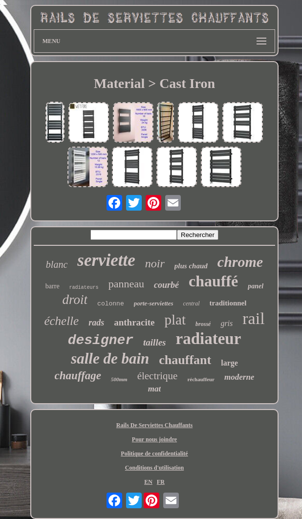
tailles (154, 342)
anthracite (134, 322)
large (229, 363)
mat (154, 388)
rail (253, 318)
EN (148, 481)
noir (155, 263)
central (191, 303)
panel (255, 286)
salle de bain (110, 358)
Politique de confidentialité (154, 453)
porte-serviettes (153, 303)
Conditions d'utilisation (154, 467)
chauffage (78, 375)
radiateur (208, 338)
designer (100, 340)
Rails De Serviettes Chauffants (154, 425)
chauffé (213, 281)
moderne (239, 377)
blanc (56, 264)
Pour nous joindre (154, 439)
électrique (157, 376)
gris (226, 323)
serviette (106, 260)
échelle (61, 320)
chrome (240, 262)
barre (52, 286)
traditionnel (228, 303)
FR (161, 481)
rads (96, 322)
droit (75, 299)
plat (175, 319)
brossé (203, 324)
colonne (110, 303)
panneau (126, 284)
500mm (119, 379)
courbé (166, 285)
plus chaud (191, 266)
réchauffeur (201, 379)
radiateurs (84, 287)
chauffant (185, 360)
